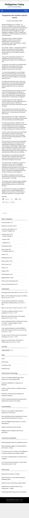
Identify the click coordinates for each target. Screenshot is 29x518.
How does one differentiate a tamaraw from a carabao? (14, 457)
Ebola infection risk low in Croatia (10, 474)
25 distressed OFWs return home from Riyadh (14, 492)
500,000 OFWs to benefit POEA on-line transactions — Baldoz (12, 487)
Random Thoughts (7, 231)
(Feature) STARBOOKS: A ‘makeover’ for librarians (12, 383)
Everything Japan (7, 251)
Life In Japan (5, 249)
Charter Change (6, 236)
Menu (26, 11)
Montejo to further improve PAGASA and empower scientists (12, 394)
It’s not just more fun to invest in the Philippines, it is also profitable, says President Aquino (15, 452)
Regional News (5, 277)
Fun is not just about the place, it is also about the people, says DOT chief (14, 463)
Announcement (6, 222)
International (5, 246)
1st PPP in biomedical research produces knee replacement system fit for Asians (14, 400)
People (3, 271)
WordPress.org (5, 368)
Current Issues (5, 234)
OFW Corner (5, 264)
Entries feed (5, 362)
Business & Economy (7, 226)
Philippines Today (14, 4)
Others (3, 267)
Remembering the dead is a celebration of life (14, 442)
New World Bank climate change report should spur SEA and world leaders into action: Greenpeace (14, 417)
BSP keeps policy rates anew (9, 292)
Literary (4, 254)
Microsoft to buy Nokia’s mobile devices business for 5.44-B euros (12, 411)
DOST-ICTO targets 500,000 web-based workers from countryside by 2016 (12, 378)
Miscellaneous (5, 258)
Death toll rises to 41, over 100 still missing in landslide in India (13, 478)
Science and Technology (8, 281)
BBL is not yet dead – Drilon (9, 308)
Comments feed (6, 365)
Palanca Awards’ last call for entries (11, 427)
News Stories (5, 261)
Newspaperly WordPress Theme (14, 501)
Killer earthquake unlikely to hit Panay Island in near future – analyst (14, 447)
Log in (3, 358)
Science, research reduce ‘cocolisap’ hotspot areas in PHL (14, 389)
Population (5, 242)
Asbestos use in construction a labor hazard (14, 483)
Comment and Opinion (8, 229)
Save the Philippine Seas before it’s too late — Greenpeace (14, 422)
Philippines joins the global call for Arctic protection (12, 431)
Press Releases (6, 274)
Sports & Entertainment (8, 284)
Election (4, 239)
